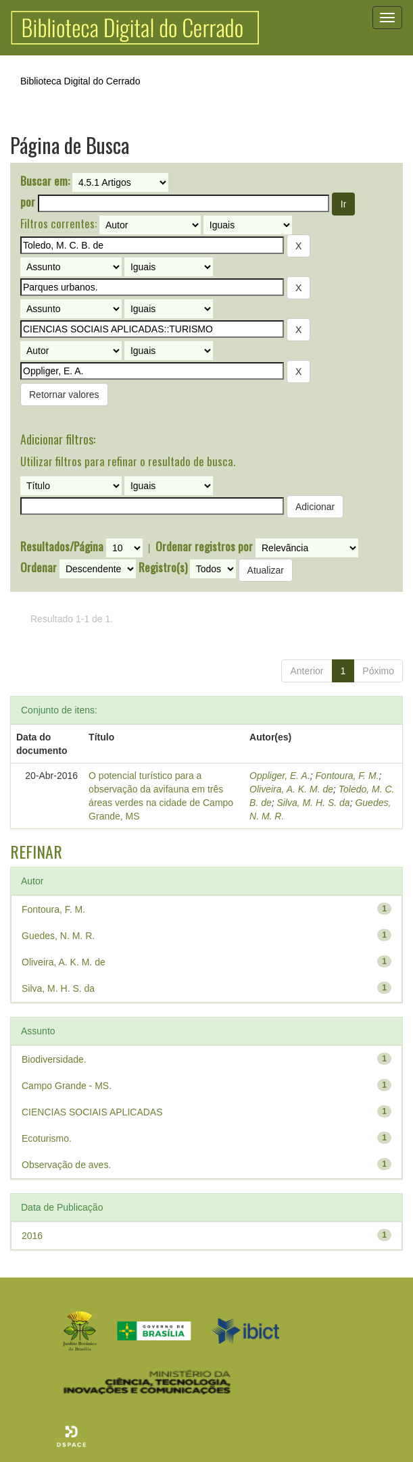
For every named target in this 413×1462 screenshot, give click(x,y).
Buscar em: (45, 181)
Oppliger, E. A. (279, 775)
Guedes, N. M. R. (58, 935)
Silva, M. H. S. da (313, 802)
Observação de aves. (66, 1164)
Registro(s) (163, 567)
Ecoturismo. (47, 1138)
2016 (32, 1235)
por (27, 202)
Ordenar (38, 567)
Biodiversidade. (54, 1059)
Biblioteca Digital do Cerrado (80, 81)
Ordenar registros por (204, 546)
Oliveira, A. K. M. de (291, 789)
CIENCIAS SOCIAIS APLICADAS (92, 1112)
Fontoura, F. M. (347, 775)
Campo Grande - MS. (67, 1085)
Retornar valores (64, 394)
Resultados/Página (61, 546)
